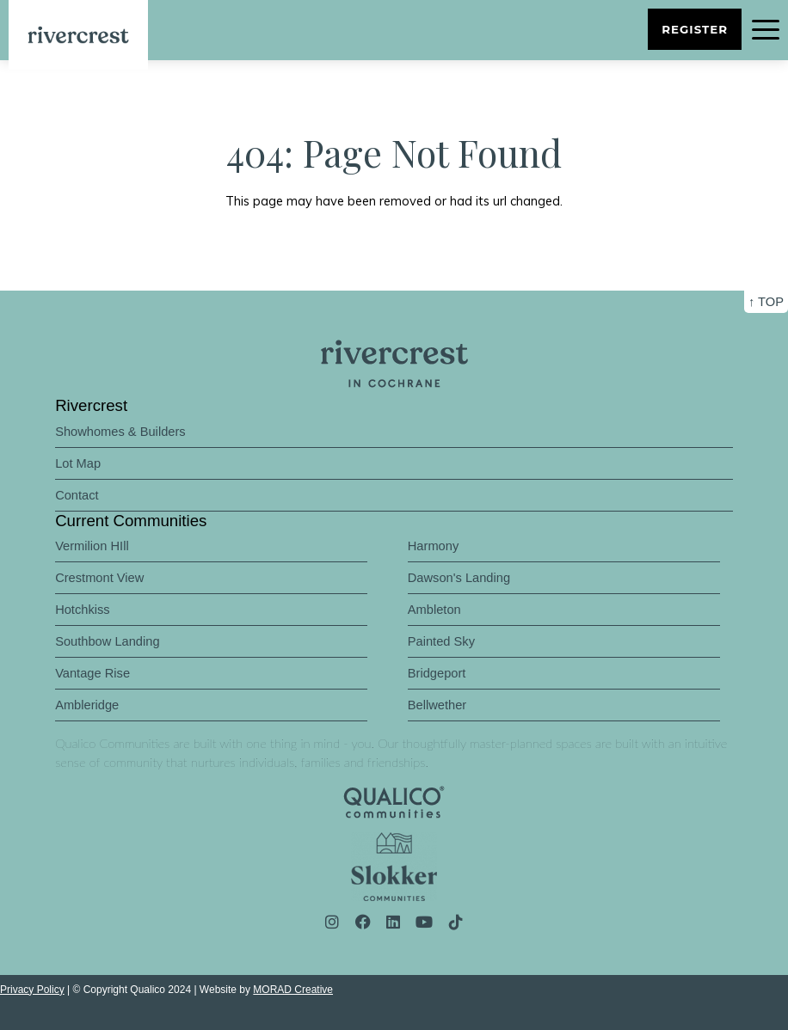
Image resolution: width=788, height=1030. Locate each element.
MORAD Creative (293, 990)
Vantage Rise (92, 673)
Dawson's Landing (459, 578)
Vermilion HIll (92, 546)
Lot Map (78, 463)
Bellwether (437, 705)
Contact (77, 495)
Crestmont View (99, 578)
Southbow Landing (107, 641)
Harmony (433, 546)
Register (695, 29)
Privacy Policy (32, 990)
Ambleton (434, 609)
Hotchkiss (82, 609)
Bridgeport (437, 673)
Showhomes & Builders (120, 431)
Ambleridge (87, 705)
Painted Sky (441, 641)
